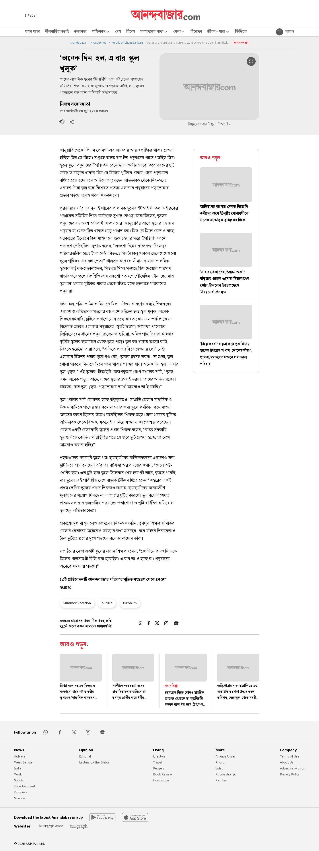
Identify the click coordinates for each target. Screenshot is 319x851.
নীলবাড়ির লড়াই (57, 32)
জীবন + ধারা (218, 32)
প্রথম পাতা (32, 32)
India (17, 768)
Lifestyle (159, 756)
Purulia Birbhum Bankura (127, 42)
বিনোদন (196, 32)
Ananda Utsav (225, 756)
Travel (157, 762)
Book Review (162, 774)
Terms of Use (289, 756)
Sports (19, 780)
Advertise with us (292, 768)
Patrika (221, 780)
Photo (220, 762)
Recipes (158, 768)
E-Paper (31, 15)
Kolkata (19, 756)
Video (220, 768)
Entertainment (24, 786)
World (18, 774)
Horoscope (161, 780)
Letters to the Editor (94, 762)
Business (20, 792)
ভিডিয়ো (241, 32)
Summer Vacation (77, 603)
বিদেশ (130, 32)
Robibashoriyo (226, 774)
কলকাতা (80, 32)
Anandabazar (78, 42)
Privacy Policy (290, 774)
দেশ (118, 32)
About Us (286, 762)
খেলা (179, 32)
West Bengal (99, 42)
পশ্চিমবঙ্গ (101, 32)
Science (19, 798)
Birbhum (130, 603)
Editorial (85, 756)
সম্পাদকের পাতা (154, 32)
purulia (106, 603)
